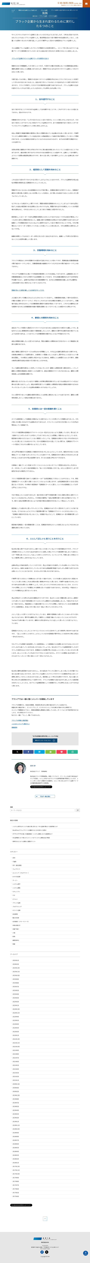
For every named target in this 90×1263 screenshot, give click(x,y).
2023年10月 (16, 975)
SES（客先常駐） (18, 865)
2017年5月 (16, 1193)
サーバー (15, 880)
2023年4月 (16, 994)
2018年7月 (16, 1140)
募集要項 (14, 727)
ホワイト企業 (53, 16)
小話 (14, 933)
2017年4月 (16, 1196)
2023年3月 (16, 998)
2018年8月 (16, 1136)
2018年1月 (16, 1163)
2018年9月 (16, 1133)
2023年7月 (16, 986)
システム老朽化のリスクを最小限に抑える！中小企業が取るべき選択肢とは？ (35, 826)
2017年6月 (16, 1189)
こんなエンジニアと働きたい (21, 724)
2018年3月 (16, 1155)
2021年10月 (16, 1046)
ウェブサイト (16, 869)
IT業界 (14, 862)
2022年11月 (16, 1013)
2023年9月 (16, 979)
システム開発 (16, 888)
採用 (14, 936)
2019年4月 (16, 1110)
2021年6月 (16, 1061)
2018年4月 (16, 1151)
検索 (11, 807)
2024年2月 (16, 964)
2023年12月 (16, 968)
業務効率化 (16, 940)
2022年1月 (16, 1035)
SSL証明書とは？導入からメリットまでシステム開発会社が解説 (31, 838)
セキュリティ (16, 891)
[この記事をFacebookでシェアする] (28, 752)
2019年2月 (16, 1118)
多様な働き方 (16, 925)
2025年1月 (16, 960)
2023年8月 (16, 983)
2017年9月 (16, 1178)
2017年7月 (16, 1185)
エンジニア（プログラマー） (21, 873)
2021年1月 (16, 1080)
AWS (14, 858)
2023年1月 (16, 1005)
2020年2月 (16, 1091)
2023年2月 (16, 1002)
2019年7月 (16, 1103)
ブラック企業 (43, 16)
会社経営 (15, 914)
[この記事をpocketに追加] (61, 752)
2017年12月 (16, 1166)
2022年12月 (16, 1009)
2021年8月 (16, 1054)
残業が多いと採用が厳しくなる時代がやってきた (28, 290)
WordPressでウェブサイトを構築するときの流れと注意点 (29, 830)
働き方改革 (16, 918)
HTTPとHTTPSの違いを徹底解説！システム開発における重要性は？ (33, 834)
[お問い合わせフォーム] (86, 3)
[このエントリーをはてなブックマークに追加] (39, 752)
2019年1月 (16, 1121)
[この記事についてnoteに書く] (72, 752)
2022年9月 (16, 1017)
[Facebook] (42, 1252)
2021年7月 (16, 1058)
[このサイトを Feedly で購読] (50, 752)
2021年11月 (16, 1043)
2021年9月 (16, 1050)
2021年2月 (16, 1076)
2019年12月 (16, 1095)
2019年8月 (16, 1099)
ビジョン (15, 899)
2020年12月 (16, 1084)
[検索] (78, 810)
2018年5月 (16, 1148)
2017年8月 (16, 1181)
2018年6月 (16, 1144)
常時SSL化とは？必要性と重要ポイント (24, 841)
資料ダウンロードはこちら (45, 740)
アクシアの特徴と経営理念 (20, 720)
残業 (14, 944)
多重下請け (16, 929)
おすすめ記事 (16, 876)
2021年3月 (16, 1073)
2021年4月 (16, 1069)
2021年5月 (16, 1065)
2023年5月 (16, 990)
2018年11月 (16, 1125)
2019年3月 (16, 1114)
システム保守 (16, 884)
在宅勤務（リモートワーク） (21, 921)
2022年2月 (16, 1031)
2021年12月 (16, 1039)
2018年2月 (16, 1159)
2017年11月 (16, 1170)
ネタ (14, 895)
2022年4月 (16, 1024)
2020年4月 (16, 1088)
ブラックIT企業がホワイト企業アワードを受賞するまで (30, 58)
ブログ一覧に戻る (45, 796)
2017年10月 (16, 1174)
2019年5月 (16, 1106)
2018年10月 (16, 1129)
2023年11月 (16, 972)
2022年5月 (16, 1020)
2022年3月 (16, 1028)
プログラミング (17, 906)
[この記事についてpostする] (17, 752)
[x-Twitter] (46, 1252)
